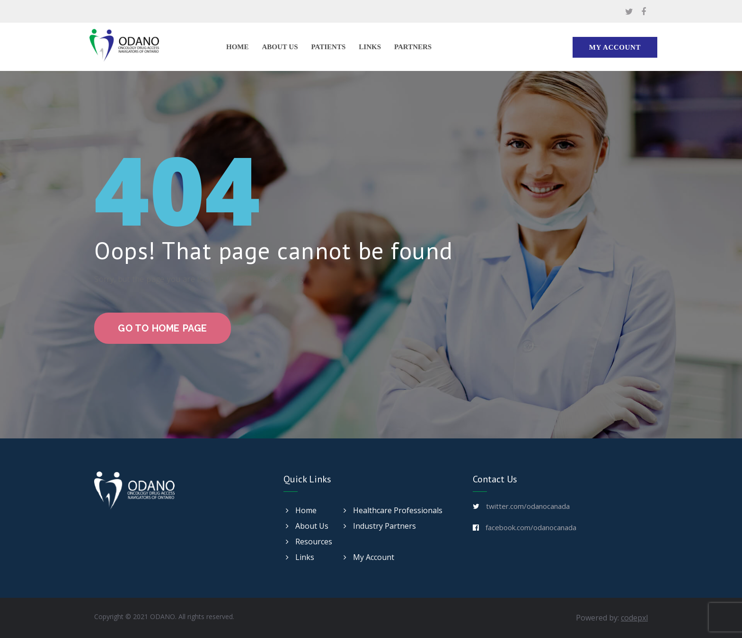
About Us (280, 47)
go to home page (162, 328)
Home (237, 47)
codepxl (634, 617)
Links (370, 47)
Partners (413, 47)
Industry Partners (380, 526)
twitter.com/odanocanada (528, 506)
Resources (309, 541)
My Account (615, 47)
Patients (328, 47)
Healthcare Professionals (393, 510)
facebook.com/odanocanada (531, 527)
